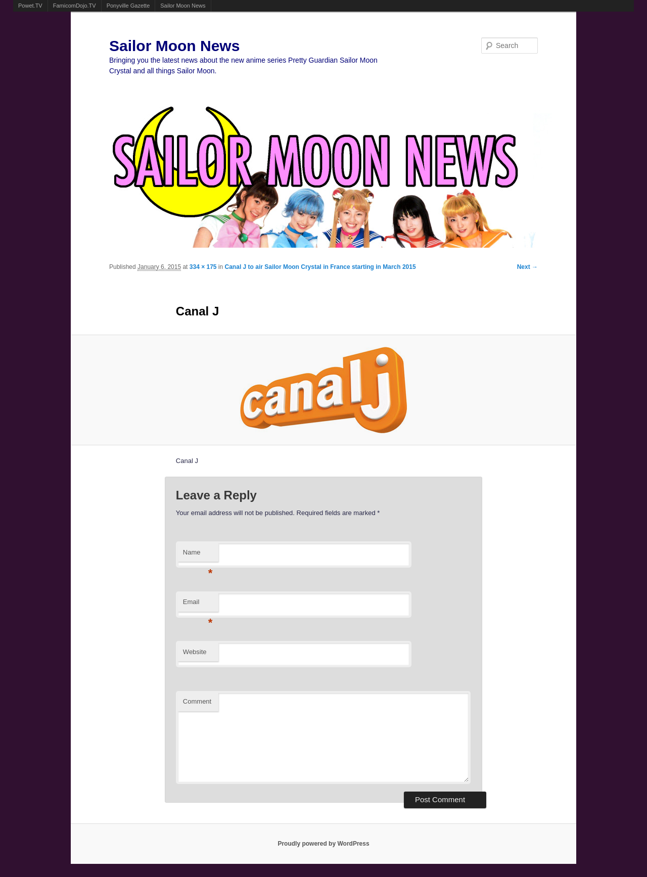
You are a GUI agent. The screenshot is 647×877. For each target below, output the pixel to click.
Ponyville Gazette (128, 6)
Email (198, 605)
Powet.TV (30, 6)
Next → (527, 266)
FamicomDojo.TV (74, 6)
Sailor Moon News (182, 6)
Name (198, 555)
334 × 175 (203, 266)
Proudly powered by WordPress (323, 843)
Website (195, 652)
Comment (197, 701)
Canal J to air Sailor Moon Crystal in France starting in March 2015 (320, 266)
